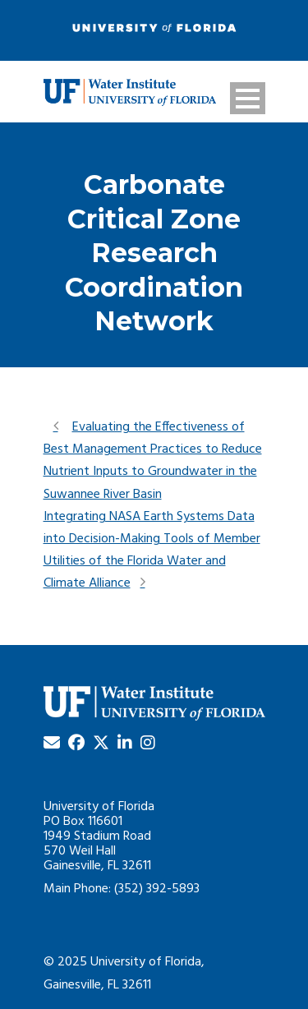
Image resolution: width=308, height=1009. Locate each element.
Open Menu (247, 98)
